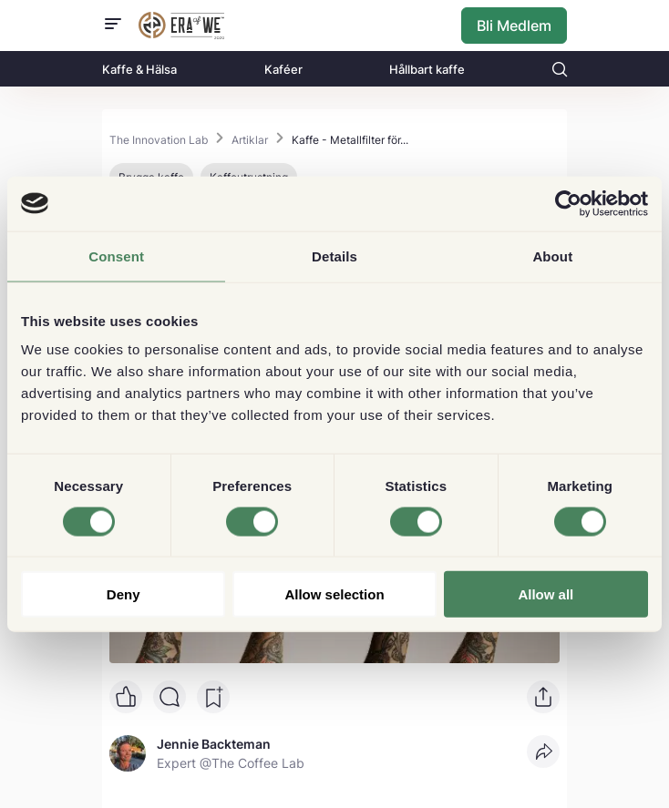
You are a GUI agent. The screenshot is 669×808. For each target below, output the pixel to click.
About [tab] (552, 255)
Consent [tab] (116, 255)
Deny (123, 594)
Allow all (545, 594)
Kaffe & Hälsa (139, 69)
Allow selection (334, 594)
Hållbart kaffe (427, 69)
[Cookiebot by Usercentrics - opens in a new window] (568, 203)
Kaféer (283, 69)
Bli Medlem (514, 25)
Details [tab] (334, 255)
